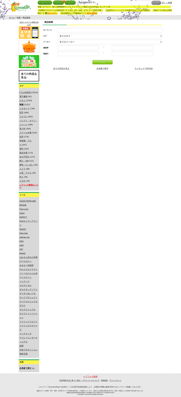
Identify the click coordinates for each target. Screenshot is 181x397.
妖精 (21, 346)
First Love (23, 209)
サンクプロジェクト (28, 297)
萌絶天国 (23, 354)
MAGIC (22, 229)
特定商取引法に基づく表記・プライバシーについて (79, 380)
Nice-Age (23, 233)
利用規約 (104, 380)
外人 (21, 177)
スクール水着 (25, 132)
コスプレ (23, 116)
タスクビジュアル (27, 309)
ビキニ (22, 100)
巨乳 (21, 112)
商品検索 (26, 17)
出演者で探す (102, 68)
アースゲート (25, 277)
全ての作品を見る (29, 75)
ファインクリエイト (28, 321)
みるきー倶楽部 (26, 265)
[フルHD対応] (25, 92)
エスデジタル (25, 285)
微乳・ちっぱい (26, 165)
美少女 (22, 128)
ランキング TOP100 (144, 68)
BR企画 (22, 205)
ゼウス (22, 305)
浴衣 (21, 137)
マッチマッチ (25, 334)
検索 (156, 3)
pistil (21, 245)
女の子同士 (24, 157)
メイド (22, 169)
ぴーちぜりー (25, 261)
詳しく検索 (167, 2)
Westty (22, 253)
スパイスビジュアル (28, 301)
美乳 (21, 149)
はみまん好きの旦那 (28, 257)
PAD (21, 241)
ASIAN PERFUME (27, 201)
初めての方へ (51, 13)
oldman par (24, 237)
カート (58, 3)
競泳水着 (23, 153)
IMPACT (23, 217)
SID (21, 249)
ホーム (12, 17)
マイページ (45, 3)
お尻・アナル (25, 173)
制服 (19, 17)
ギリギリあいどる (27, 293)
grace (22, 213)
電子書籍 (23, 96)
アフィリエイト (115, 380)
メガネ (22, 181)
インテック (24, 281)
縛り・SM (24, 161)
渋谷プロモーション (28, 350)
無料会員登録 (92, 13)
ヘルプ (70, 3)
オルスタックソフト (28, 289)
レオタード (24, 108)
